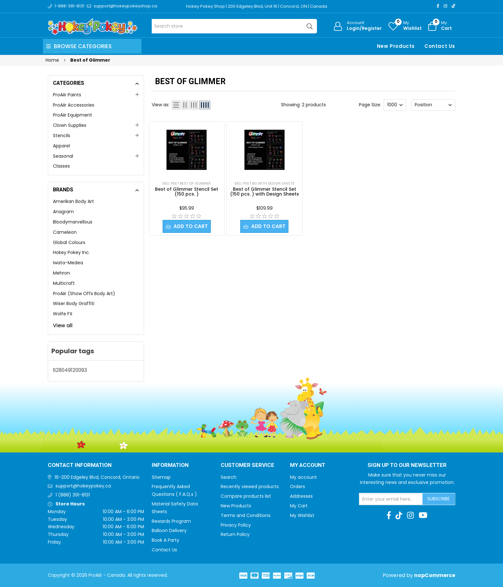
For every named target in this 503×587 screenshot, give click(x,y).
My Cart (299, 506)
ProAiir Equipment (72, 115)
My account (303, 477)
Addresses (301, 496)
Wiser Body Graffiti (73, 303)
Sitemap (161, 477)
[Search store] (234, 26)
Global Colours (69, 242)
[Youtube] (423, 515)
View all (62, 325)
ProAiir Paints (67, 95)
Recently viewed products (250, 486)
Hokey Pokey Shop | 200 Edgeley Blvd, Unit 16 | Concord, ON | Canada (257, 6)
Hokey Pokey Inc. (71, 252)
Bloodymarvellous (72, 222)
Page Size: (370, 104)
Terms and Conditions (245, 515)
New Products (396, 46)
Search (228, 477)
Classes (61, 166)
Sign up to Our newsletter (407, 465)
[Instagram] (445, 6)
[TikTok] (453, 6)
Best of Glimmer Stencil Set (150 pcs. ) (186, 191)
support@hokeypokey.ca (83, 486)
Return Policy (235, 534)
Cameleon (65, 232)
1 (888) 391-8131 (72, 495)
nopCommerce (434, 575)
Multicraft (64, 283)
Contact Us (439, 46)
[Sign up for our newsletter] (391, 499)
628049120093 (70, 370)
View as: (160, 104)
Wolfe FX (62, 314)
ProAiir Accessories (73, 105)
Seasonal (63, 156)
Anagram (63, 211)
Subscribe (438, 498)
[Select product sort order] (433, 105)
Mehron (61, 273)
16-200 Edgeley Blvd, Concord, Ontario (97, 477)
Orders (297, 486)
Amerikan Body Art (73, 201)
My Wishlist (302, 515)
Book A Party (165, 540)
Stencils (61, 135)
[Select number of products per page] (395, 105)
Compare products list (246, 496)
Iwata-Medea (68, 262)
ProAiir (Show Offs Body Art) (84, 293)
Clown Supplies (69, 125)
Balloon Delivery (169, 530)
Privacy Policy (236, 525)
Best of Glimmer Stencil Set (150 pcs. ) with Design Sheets (264, 191)
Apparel (61, 146)
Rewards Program (171, 521)
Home (52, 60)
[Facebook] (438, 6)
